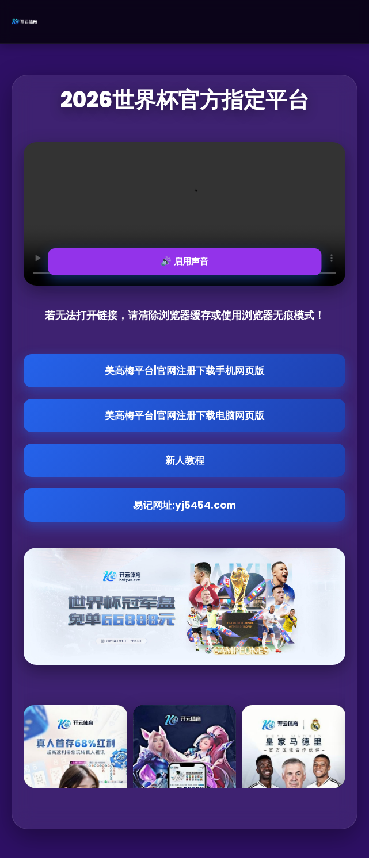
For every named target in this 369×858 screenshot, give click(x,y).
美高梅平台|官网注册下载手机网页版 (184, 371)
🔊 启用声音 (184, 261)
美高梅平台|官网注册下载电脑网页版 (184, 415)
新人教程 (184, 460)
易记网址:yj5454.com (184, 505)
